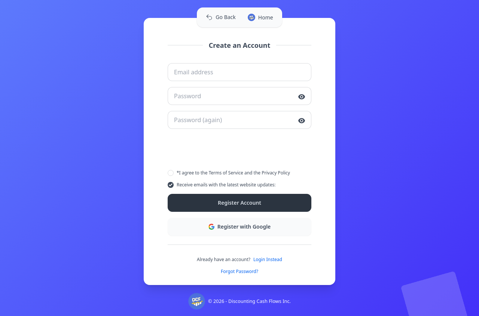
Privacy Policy (276, 173)
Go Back (220, 17)
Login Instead (267, 260)
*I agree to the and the (233, 173)
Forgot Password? (239, 272)
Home (260, 17)
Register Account (239, 202)
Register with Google (239, 226)
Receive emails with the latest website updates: (226, 185)
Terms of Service (226, 173)
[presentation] (239, 149)
